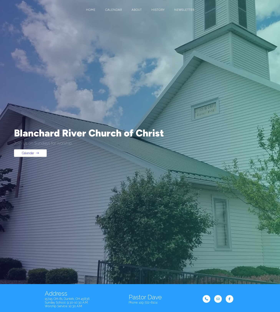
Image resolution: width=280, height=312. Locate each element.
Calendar (113, 10)
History (158, 10)
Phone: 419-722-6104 (143, 284)
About (137, 10)
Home (90, 10)
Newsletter (184, 10)
